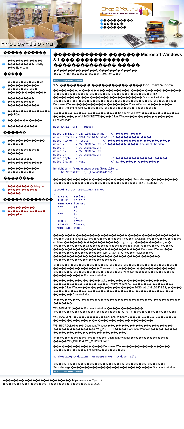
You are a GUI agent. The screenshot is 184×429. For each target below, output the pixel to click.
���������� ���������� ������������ (23, 102)
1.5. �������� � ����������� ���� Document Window (113, 85)
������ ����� (22, 126)
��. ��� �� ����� (24, 120)
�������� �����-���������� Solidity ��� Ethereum (25, 64)
